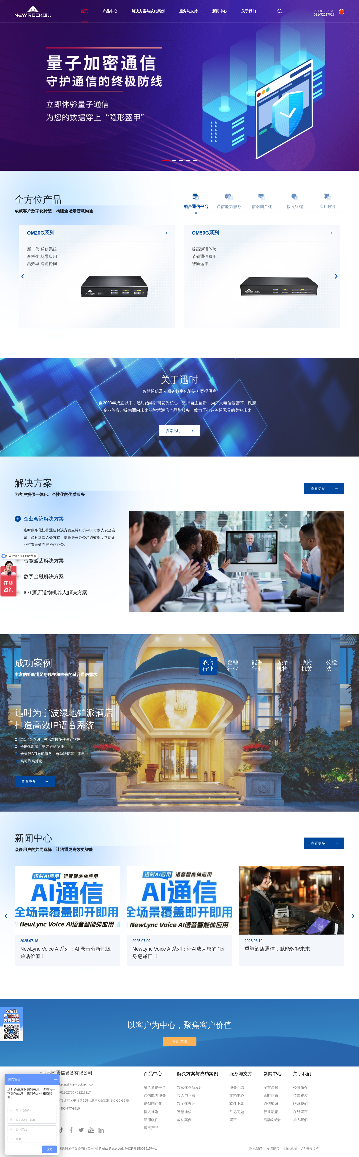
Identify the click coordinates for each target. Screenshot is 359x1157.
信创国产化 (153, 1103)
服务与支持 (188, 11)
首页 (84, 11)
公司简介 (300, 1087)
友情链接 (273, 1148)
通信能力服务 (155, 1095)
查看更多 (318, 488)
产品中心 (110, 11)
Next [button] (336, 276)
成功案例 (184, 1120)
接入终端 (151, 1112)
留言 (233, 1120)
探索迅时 (173, 431)
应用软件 (151, 1120)
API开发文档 (310, 1148)
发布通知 (271, 1087)
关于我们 (248, 11)
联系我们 (300, 1103)
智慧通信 (184, 1112)
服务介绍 (236, 1087)
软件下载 (236, 1103)
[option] (179, 85)
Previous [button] (22, 276)
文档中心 (236, 1095)
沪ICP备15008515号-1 (141, 1148)
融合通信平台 (155, 1087)
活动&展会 (272, 1120)
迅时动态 (271, 1095)
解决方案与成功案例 (148, 11)
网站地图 (290, 1148)
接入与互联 (186, 1095)
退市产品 (151, 1128)
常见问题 (236, 1112)
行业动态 (271, 1112)
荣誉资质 (300, 1095)
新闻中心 (219, 11)
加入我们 (300, 1120)
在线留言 (300, 1112)
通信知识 (271, 1103)
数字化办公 (186, 1103)
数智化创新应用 (190, 1087)
